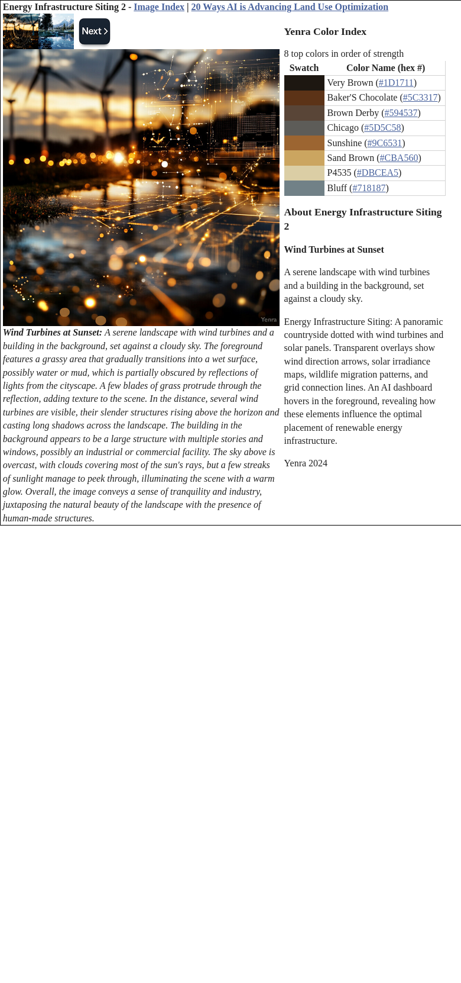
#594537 (400, 113)
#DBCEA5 (377, 172)
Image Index (159, 7)
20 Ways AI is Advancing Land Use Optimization (290, 7)
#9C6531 (385, 143)
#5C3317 (420, 97)
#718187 (368, 188)
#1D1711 (396, 83)
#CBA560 (399, 158)
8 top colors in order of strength (344, 54)
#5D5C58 (382, 128)
